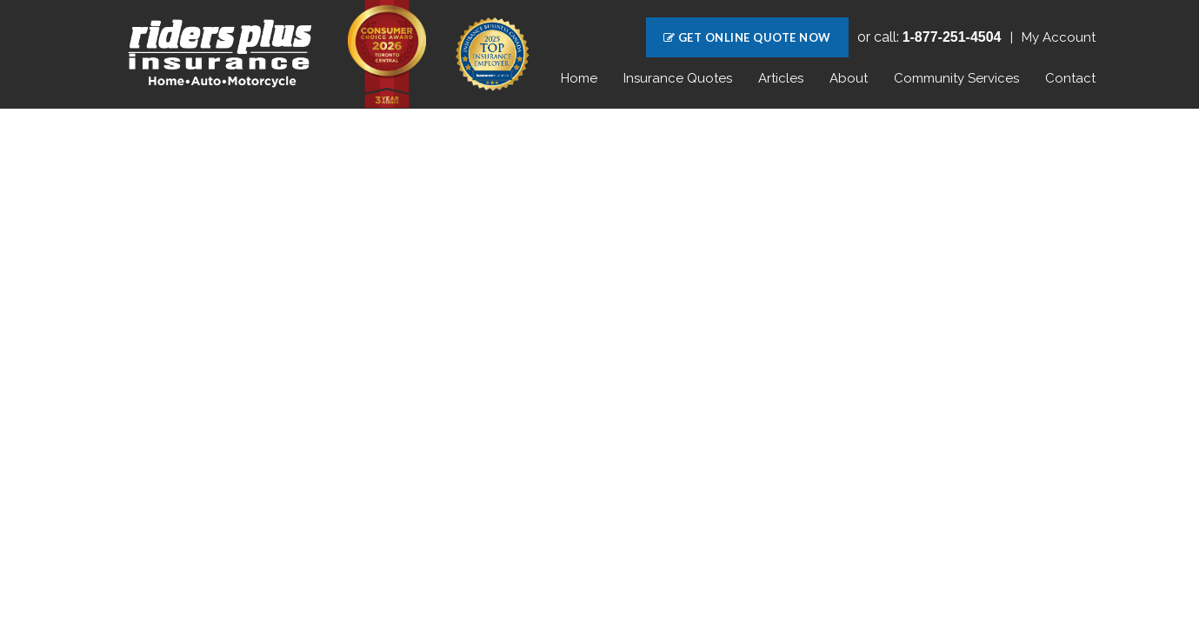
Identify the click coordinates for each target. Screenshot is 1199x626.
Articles (780, 78)
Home (579, 78)
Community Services (956, 78)
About (848, 78)
